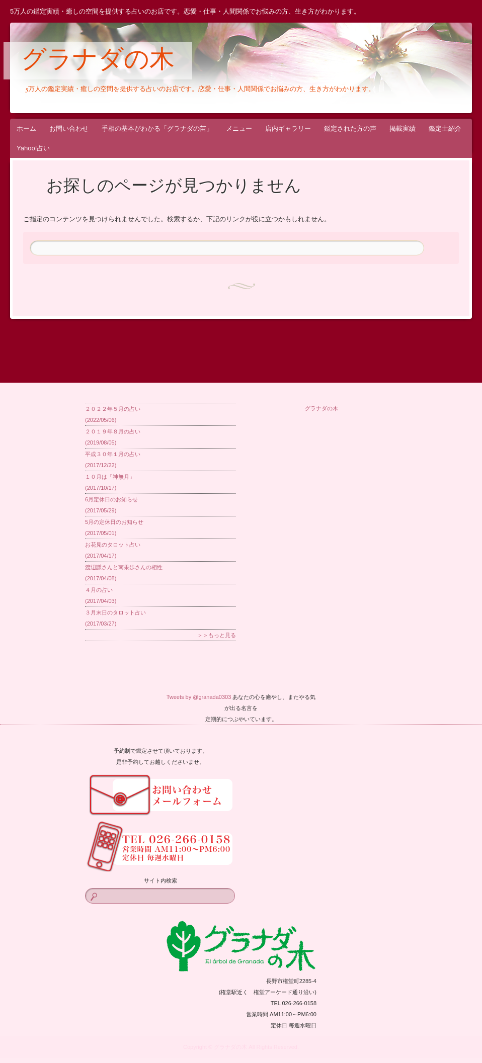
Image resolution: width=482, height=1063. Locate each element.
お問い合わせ (69, 128)
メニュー (239, 128)
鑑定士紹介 (445, 128)
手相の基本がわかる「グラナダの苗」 (157, 128)
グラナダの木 (98, 61)
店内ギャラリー (288, 128)
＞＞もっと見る (216, 635)
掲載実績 (402, 128)
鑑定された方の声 (350, 128)
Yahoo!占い (33, 148)
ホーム (26, 128)
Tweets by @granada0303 (199, 697)
